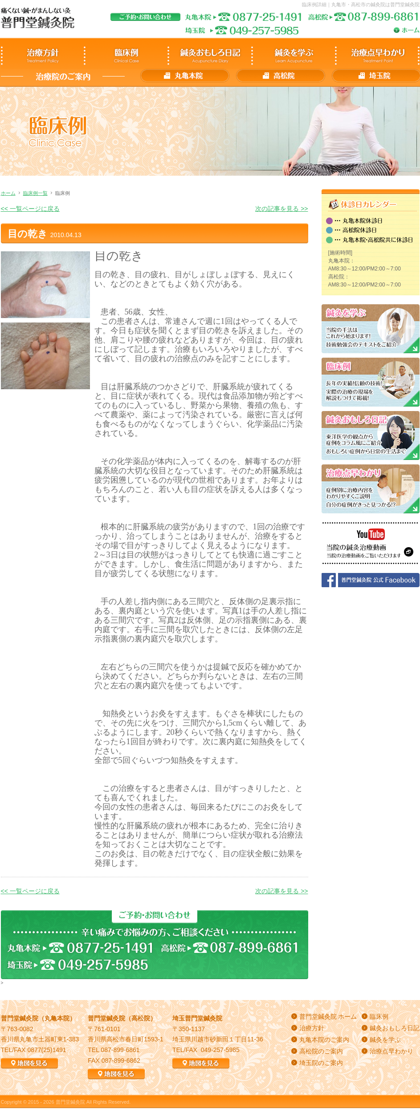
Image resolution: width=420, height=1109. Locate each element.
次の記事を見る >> (281, 208)
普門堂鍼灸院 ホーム (328, 1016)
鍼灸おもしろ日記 (395, 1028)
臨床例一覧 (35, 193)
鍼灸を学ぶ (385, 1039)
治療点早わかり (391, 1051)
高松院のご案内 (321, 1051)
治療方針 (311, 1028)
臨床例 (379, 1016)
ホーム (8, 193)
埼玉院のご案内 (321, 1062)
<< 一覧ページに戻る (30, 208)
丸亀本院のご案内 (324, 1039)
